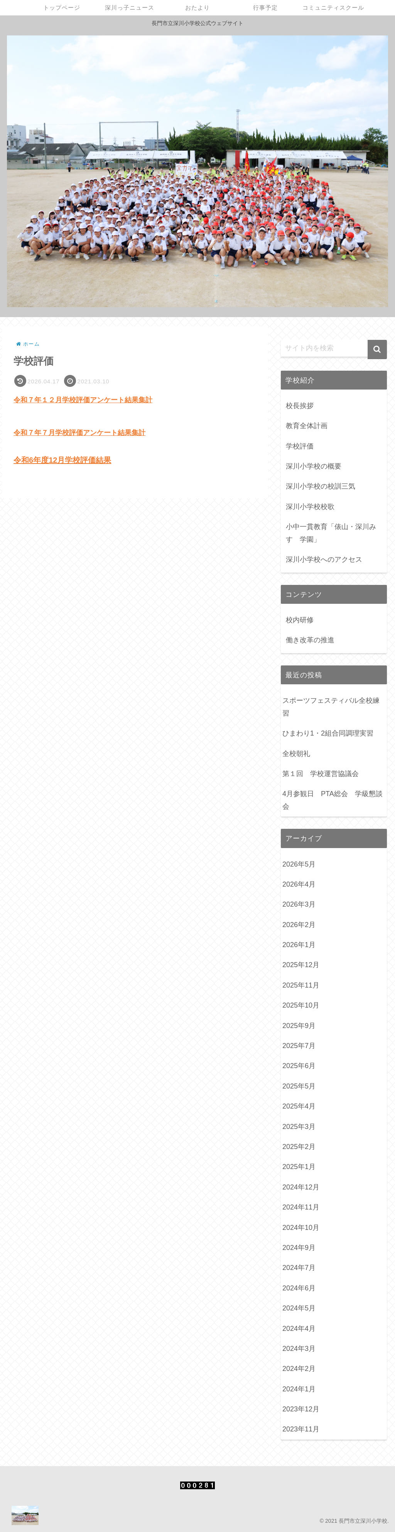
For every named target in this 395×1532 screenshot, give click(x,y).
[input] (334, 348)
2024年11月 (300, 1207)
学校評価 (300, 446)
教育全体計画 (306, 426)
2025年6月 (299, 1066)
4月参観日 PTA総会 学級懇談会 (332, 800)
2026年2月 (299, 925)
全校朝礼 (296, 754)
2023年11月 (300, 1429)
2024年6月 (299, 1288)
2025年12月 (300, 965)
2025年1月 (299, 1167)
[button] (377, 349)
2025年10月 (300, 1005)
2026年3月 (299, 904)
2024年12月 (300, 1187)
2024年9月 (299, 1247)
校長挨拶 (300, 406)
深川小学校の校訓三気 (320, 486)
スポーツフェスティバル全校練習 (331, 707)
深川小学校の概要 (313, 466)
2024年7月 (299, 1268)
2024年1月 (299, 1389)
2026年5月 (299, 864)
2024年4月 (299, 1328)
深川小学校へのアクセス (324, 559)
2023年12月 (300, 1409)
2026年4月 (299, 884)
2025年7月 (299, 1046)
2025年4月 (299, 1106)
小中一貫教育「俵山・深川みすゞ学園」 (331, 533)
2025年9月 (299, 1026)
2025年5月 (299, 1086)
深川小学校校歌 (310, 507)
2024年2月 (299, 1368)
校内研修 (300, 620)
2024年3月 (299, 1348)
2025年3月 (299, 1127)
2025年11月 (300, 985)
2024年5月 (299, 1308)
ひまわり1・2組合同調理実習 (327, 733)
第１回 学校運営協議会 (320, 774)
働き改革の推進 (310, 640)
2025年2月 (299, 1147)
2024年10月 (300, 1227)
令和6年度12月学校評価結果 (62, 460)
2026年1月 (299, 945)
